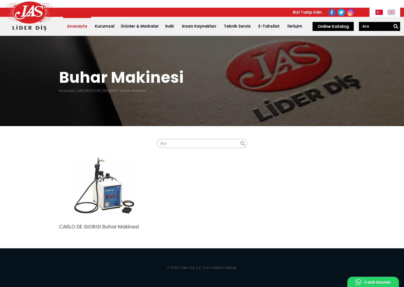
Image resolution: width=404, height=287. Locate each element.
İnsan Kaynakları (199, 26)
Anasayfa (77, 26)
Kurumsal (104, 26)
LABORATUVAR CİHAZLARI (97, 90)
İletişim (294, 26)
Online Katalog (333, 26)
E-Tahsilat (269, 26)
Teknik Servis (237, 26)
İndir (169, 26)
